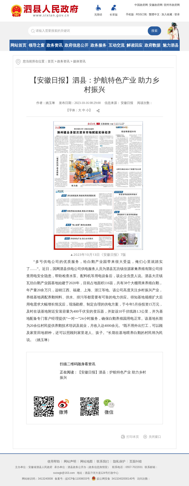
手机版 (130, 14)
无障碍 (98, 14)
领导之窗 (37, 45)
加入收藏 (167, 14)
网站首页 (18, 45)
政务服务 (98, 45)
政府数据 (152, 45)
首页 (51, 61)
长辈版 (114, 14)
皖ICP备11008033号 (77, 478)
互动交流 (117, 45)
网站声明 (70, 461)
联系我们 (103, 461)
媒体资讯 (79, 61)
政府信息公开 (76, 45)
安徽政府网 (155, 4)
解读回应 (134, 45)
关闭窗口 (155, 436)
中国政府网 (141, 4)
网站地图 (86, 461)
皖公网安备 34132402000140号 (113, 478)
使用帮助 (53, 461)
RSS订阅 (141, 14)
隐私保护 (119, 461)
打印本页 (133, 436)
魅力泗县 (171, 45)
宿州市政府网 (172, 4)
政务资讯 (54, 45)
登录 (177, 14)
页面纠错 (135, 461)
